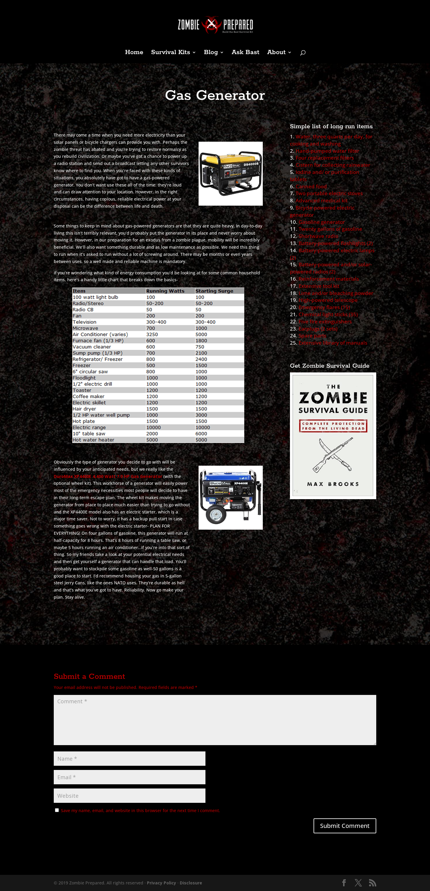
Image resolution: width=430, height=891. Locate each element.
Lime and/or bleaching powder (336, 293)
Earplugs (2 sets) (318, 328)
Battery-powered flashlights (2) (336, 243)
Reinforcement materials (329, 278)
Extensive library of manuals (333, 342)
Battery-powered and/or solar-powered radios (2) (331, 268)
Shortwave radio (318, 236)
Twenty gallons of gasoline (330, 228)
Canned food (311, 186)
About (276, 53)
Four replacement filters (325, 157)
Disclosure (191, 883)
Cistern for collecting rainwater (333, 164)
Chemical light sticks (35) (328, 314)
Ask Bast (245, 53)
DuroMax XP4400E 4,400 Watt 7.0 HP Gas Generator (108, 476)
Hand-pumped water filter (327, 150)
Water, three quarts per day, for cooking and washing (331, 140)
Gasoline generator (322, 221)
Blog (211, 53)
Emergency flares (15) (324, 307)
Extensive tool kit (319, 285)
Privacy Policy (161, 883)
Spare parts (312, 335)
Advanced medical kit (322, 200)
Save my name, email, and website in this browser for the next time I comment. (140, 810)
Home (134, 53)
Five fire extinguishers (325, 321)
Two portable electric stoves (329, 193)
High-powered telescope (328, 300)
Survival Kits (170, 53)
